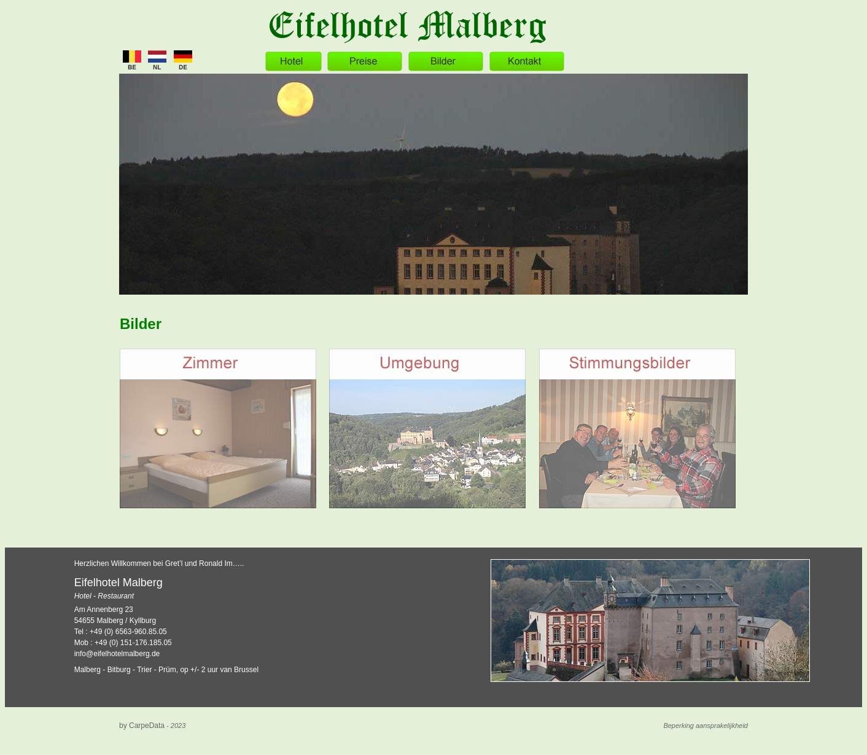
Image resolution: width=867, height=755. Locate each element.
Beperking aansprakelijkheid (705, 725)
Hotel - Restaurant (104, 596)
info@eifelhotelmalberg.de (117, 653)
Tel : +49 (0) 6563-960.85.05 (120, 631)
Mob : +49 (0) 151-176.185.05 (123, 642)
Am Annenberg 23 (103, 609)
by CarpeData (142, 725)
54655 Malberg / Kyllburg (115, 620)
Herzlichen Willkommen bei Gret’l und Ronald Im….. (159, 563)
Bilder (140, 324)
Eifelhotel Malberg (118, 582)
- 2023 (175, 725)
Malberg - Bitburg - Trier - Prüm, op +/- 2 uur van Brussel (166, 669)
